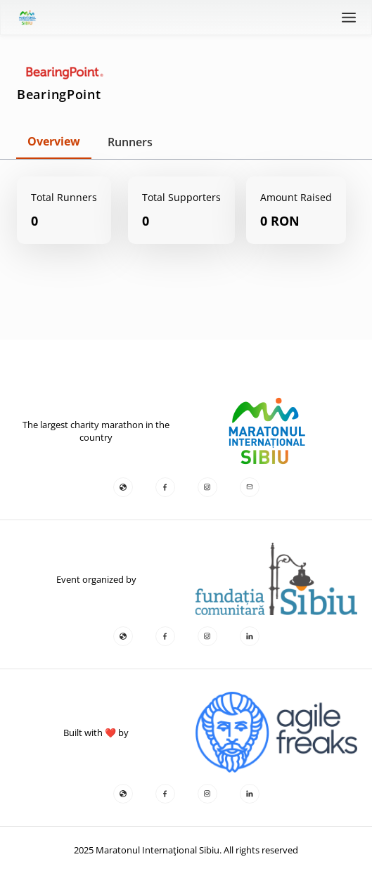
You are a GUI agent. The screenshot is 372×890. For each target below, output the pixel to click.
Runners (130, 142)
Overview (53, 141)
